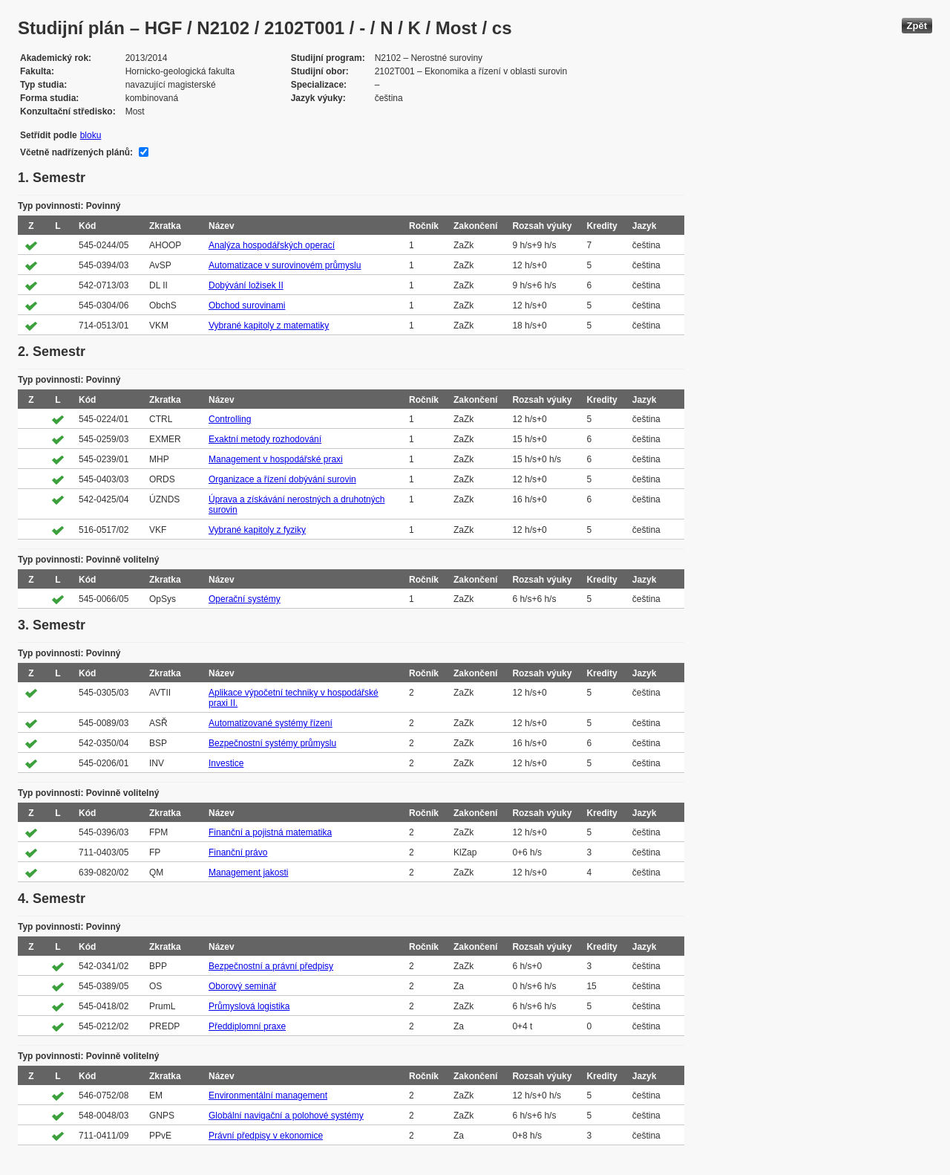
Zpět (917, 25)
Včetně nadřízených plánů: (76, 152)
